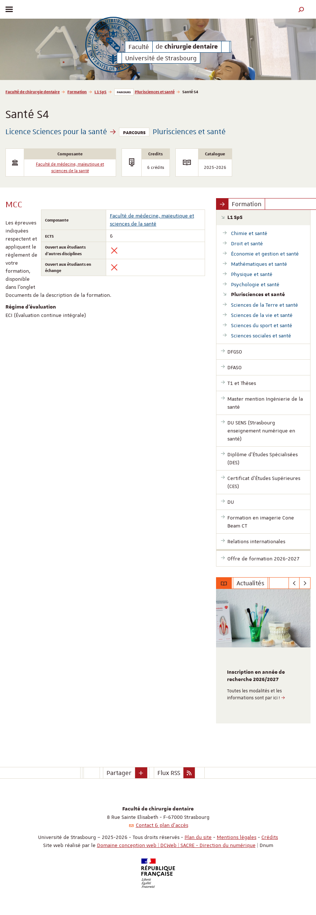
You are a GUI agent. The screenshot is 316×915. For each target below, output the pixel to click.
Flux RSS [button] (168, 773)
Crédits (269, 837)
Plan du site (198, 837)
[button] (301, 9)
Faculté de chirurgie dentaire (32, 91)
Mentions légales (236, 837)
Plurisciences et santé (155, 91)
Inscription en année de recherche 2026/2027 (256, 676)
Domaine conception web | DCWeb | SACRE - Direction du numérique (176, 845)
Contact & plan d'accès (162, 825)
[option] (263, 656)
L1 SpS (100, 91)
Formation (77, 91)
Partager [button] (119, 773)
